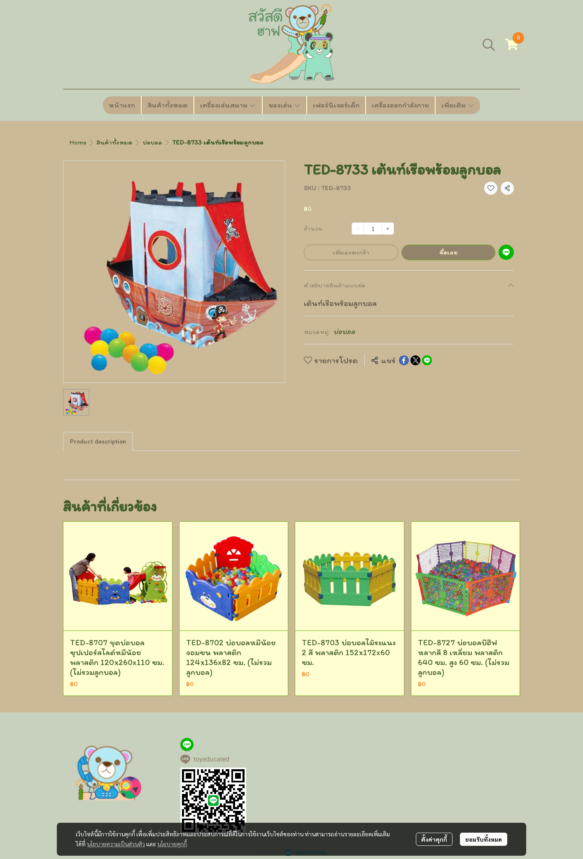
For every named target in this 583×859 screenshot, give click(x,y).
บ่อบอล (152, 142)
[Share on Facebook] (404, 360)
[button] (488, 44)
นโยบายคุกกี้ (172, 843)
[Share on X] (415, 360)
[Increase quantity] (388, 228)
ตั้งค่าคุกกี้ (434, 839)
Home (78, 142)
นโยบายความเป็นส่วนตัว (116, 843)
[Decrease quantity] (358, 228)
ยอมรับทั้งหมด (483, 839)
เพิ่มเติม (457, 105)
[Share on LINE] (427, 360)
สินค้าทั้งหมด (114, 142)
